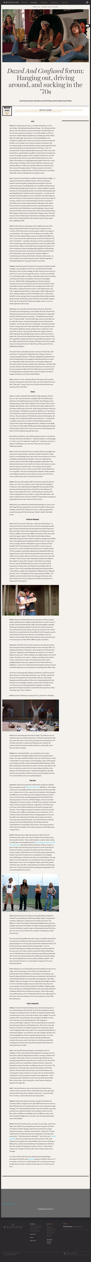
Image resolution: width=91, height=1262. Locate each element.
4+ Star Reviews (35, 1231)
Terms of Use (51, 1231)
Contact (49, 1236)
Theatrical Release (36, 1225)
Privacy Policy (51, 1229)
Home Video (33, 1229)
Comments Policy (45, 1209)
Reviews (24, 2)
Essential (55, 2)
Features (34, 2)
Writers (49, 1234)
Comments (50, 1227)
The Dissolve (11, 2)
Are (31, 787)
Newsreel (44, 2)
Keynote (31, 1159)
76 (87, 25)
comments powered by (8, 1204)
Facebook (49, 1239)
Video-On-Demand (35, 1227)
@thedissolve (78, 1226)
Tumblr (49, 1243)
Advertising (50, 1232)
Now (37, 787)
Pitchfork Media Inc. (13, 1253)
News (31, 1237)
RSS (48, 1225)
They (34, 787)
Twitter (49, 1241)
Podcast (65, 2)
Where (27, 787)
